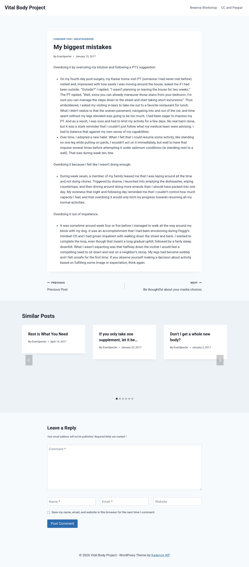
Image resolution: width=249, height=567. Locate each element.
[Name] (71, 501)
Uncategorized (84, 39)
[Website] (177, 501)
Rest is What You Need (48, 334)
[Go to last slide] (28, 360)
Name (54, 502)
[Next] (220, 360)
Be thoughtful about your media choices (165, 285)
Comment (57, 449)
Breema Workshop (203, 8)
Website (161, 502)
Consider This (62, 39)
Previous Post (84, 285)
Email (107, 502)
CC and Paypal (231, 8)
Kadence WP (160, 555)
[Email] (124, 501)
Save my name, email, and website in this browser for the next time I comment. (103, 512)
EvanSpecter (64, 56)
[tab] (117, 399)
